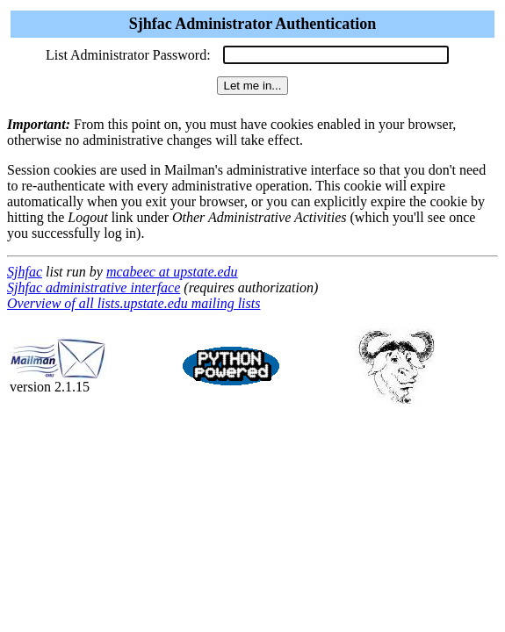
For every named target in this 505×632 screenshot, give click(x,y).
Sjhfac (24, 271)
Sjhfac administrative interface (93, 287)
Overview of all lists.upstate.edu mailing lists (133, 303)
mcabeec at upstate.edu (172, 271)
